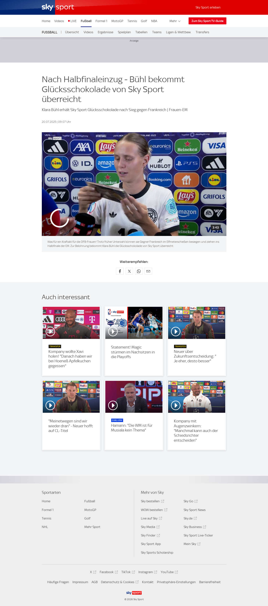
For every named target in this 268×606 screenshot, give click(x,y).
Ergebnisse (105, 32)
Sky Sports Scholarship (157, 552)
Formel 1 (101, 21)
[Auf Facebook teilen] (120, 271)
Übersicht (72, 32)
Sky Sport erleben (208, 7)
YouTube (169, 572)
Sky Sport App (151, 544)
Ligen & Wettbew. (178, 32)
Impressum (80, 582)
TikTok (127, 572)
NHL (45, 527)
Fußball (86, 21)
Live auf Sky (151, 519)
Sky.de (190, 519)
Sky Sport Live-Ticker (198, 535)
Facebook (108, 572)
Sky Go (190, 501)
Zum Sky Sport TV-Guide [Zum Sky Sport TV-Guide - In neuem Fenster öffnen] (207, 21)
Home (46, 21)
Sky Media (149, 527)
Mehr (175, 21)
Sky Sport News (195, 510)
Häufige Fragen (58, 582)
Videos (59, 21)
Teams (157, 32)
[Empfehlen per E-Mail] (148, 271)
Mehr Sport (92, 527)
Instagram (147, 572)
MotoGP (117, 21)
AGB (95, 582)
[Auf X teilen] (129, 271)
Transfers (202, 32)
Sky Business (194, 527)
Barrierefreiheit (210, 582)
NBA (154, 21)
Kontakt (148, 582)
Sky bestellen (152, 501)
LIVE (74, 21)
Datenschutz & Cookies (119, 582)
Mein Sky (191, 544)
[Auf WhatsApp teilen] (139, 271)
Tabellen (141, 32)
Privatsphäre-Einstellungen (176, 582)
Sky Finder (150, 536)
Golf (144, 21)
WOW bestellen (153, 510)
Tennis (132, 21)
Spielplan (124, 32)
